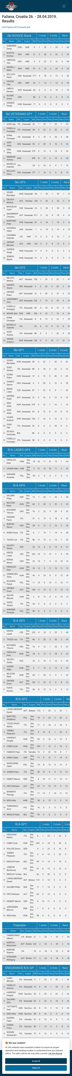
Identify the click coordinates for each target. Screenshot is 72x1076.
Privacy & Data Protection (51, 1054)
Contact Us (32, 1054)
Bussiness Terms (10, 1058)
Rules (22, 1054)
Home (5, 1054)
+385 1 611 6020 (17, 1071)
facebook (24, 1058)
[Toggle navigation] (64, 6)
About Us (14, 1054)
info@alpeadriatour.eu (45, 1071)
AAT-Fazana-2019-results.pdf (16, 27)
